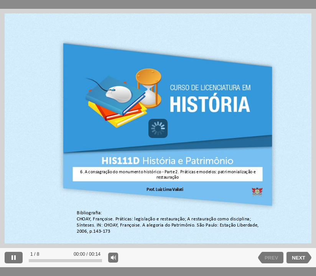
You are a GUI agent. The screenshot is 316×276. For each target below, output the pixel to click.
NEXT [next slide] (298, 258)
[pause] (14, 257)
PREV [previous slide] (271, 258)
